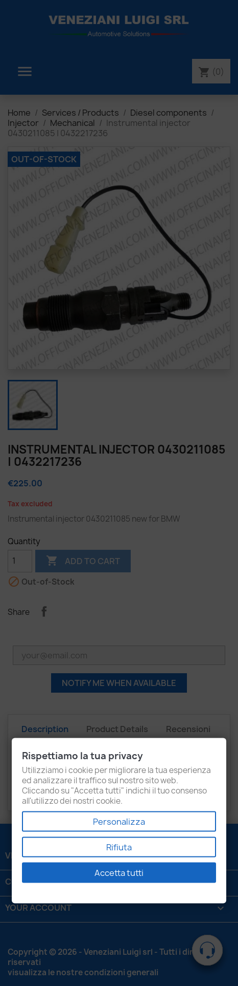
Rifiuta (119, 847)
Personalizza (119, 821)
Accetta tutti (119, 872)
